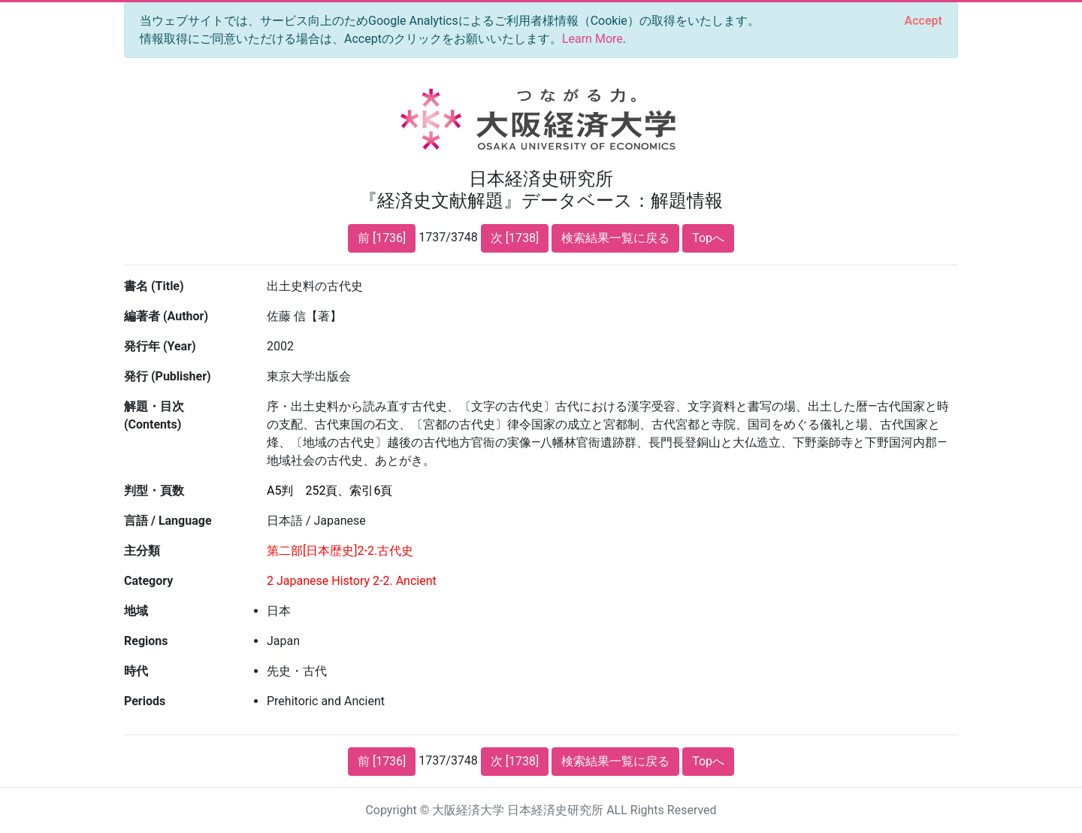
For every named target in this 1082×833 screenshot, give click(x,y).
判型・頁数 (154, 490)
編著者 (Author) (166, 316)
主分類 (142, 551)
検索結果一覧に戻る (615, 238)
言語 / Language (168, 520)
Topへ (708, 238)
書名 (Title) (154, 286)
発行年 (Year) (160, 346)
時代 (136, 671)
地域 (136, 611)
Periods (144, 701)
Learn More (592, 39)
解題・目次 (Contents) (154, 415)
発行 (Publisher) (167, 376)
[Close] (923, 21)
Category (148, 581)
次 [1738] (515, 238)
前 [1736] (382, 238)
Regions (146, 641)
